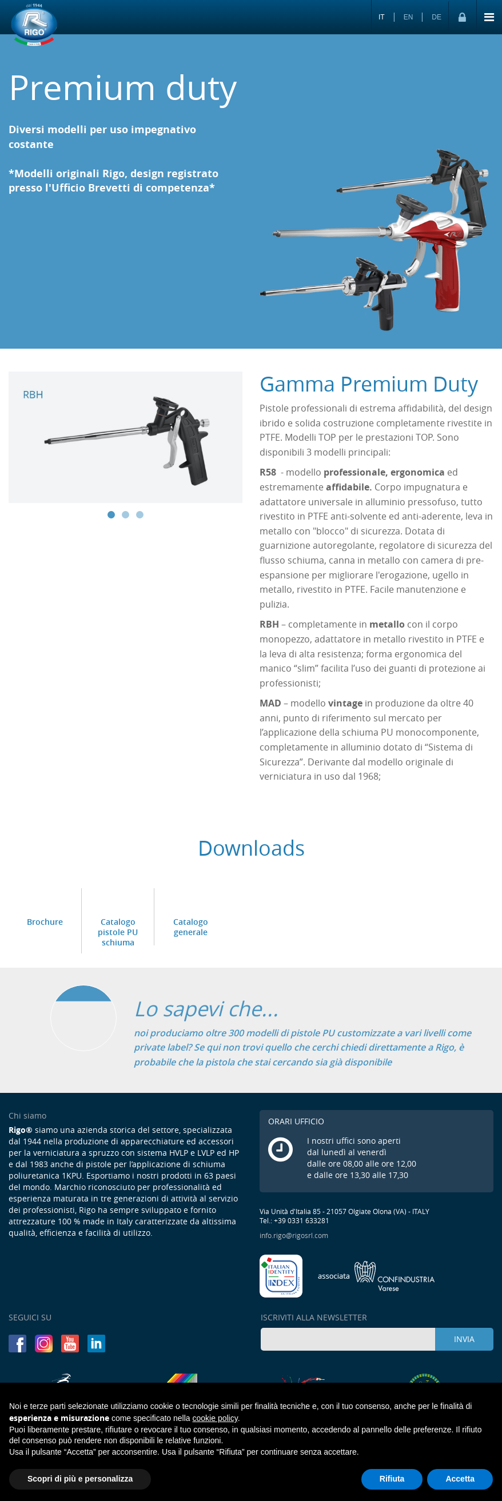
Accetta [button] (460, 1478)
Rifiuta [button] (392, 1478)
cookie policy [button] (215, 1418)
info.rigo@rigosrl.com (294, 1235)
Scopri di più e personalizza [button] (80, 1478)
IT (382, 17)
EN (408, 17)
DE (436, 17)
